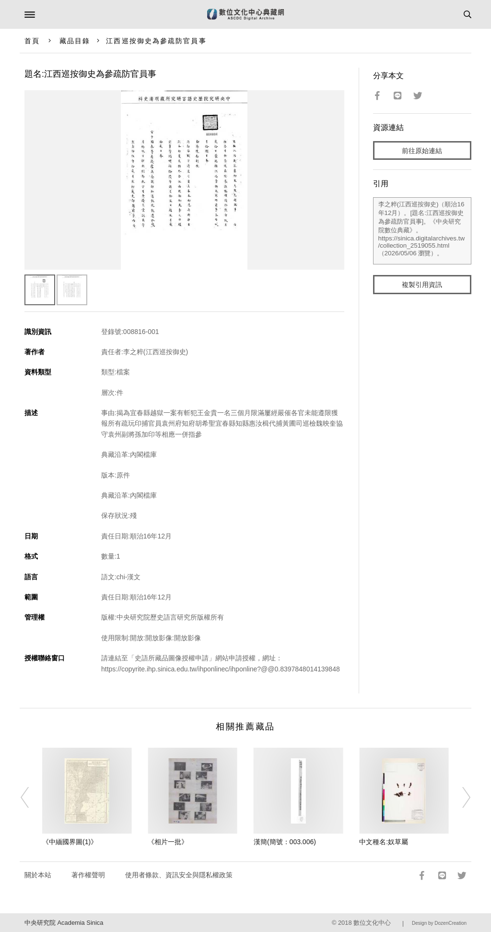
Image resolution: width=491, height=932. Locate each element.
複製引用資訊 (422, 284)
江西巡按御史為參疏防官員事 (156, 41)
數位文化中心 (372, 922)
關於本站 (37, 875)
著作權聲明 (88, 875)
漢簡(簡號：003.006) (285, 842)
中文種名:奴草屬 (383, 842)
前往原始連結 (422, 151)
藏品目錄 (74, 41)
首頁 (32, 41)
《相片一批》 (168, 842)
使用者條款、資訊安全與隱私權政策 (179, 875)
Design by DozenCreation (439, 923)
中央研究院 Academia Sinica (63, 922)
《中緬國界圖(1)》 (69, 842)
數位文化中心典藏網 (245, 14)
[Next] (460, 797)
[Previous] (31, 797)
